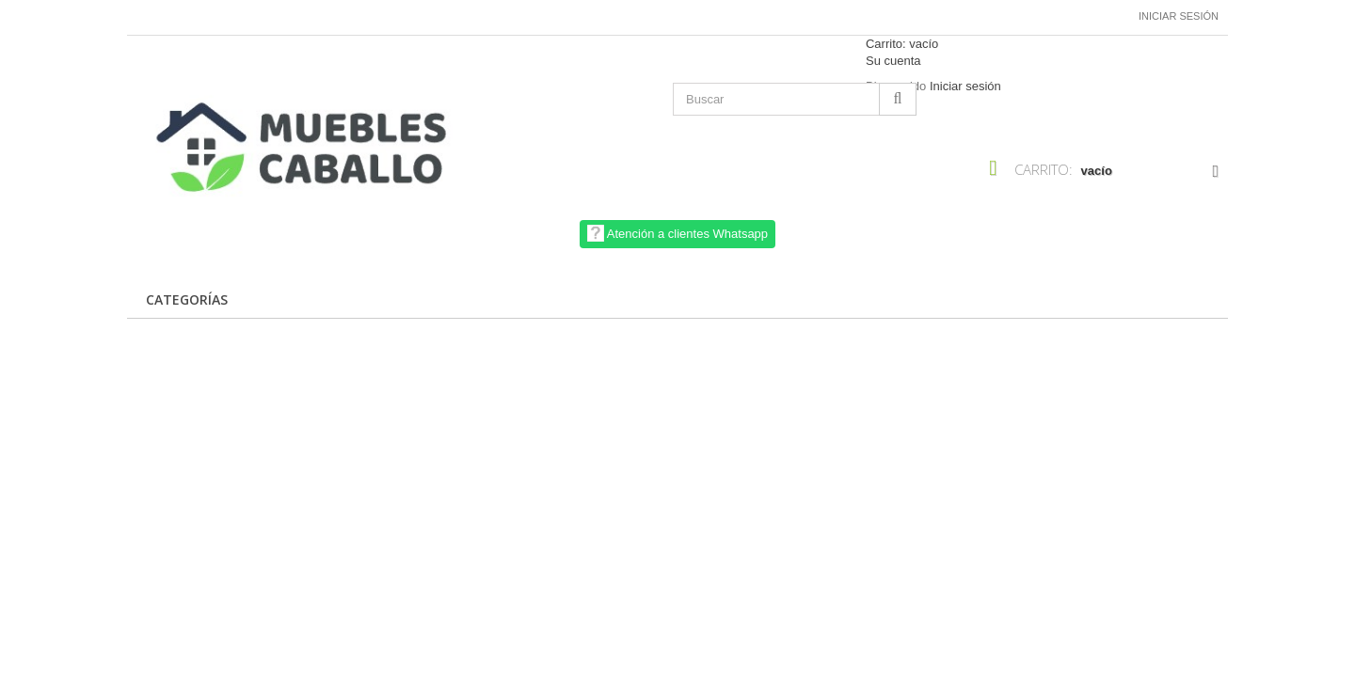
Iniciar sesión (1179, 16)
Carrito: (902, 44)
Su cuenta (893, 61)
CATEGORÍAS (187, 299)
